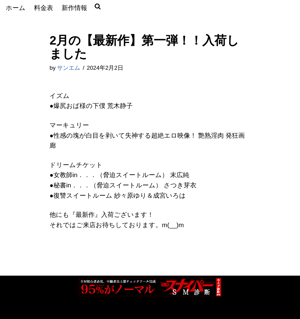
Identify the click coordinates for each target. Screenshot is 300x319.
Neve (12, 310)
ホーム (16, 7)
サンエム (68, 68)
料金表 (43, 7)
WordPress (75, 310)
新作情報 (74, 7)
